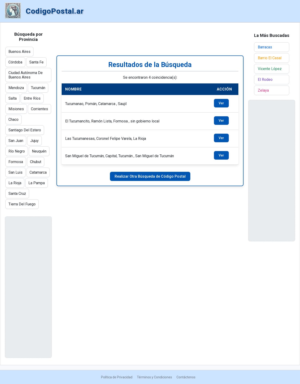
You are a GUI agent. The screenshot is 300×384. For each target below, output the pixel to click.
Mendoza (16, 88)
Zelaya (263, 90)
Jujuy (34, 140)
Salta (12, 98)
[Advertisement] (150, 39)
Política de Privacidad (116, 377)
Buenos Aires (19, 51)
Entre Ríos (32, 98)
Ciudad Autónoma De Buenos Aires (25, 75)
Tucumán (38, 88)
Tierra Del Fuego (22, 204)
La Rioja (14, 183)
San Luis (15, 172)
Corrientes (39, 109)
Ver (221, 103)
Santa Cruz (17, 193)
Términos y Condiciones (154, 377)
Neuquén (39, 151)
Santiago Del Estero (24, 130)
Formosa (15, 162)
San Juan (15, 140)
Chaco (13, 119)
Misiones (16, 109)
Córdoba (15, 62)
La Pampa (36, 183)
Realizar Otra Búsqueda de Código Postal (150, 176)
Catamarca (38, 172)
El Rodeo (265, 79)
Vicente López (270, 69)
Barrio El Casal (269, 58)
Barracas (265, 47)
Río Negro (16, 151)
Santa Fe (36, 62)
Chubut (35, 162)
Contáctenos (185, 377)
